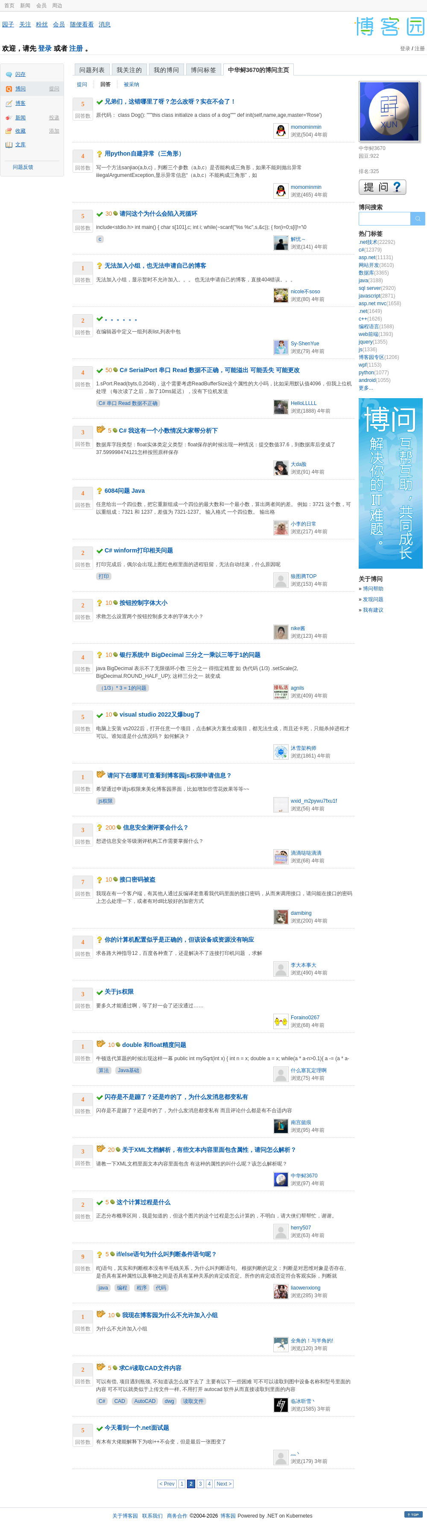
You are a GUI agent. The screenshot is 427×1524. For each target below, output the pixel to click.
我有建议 (373, 610)
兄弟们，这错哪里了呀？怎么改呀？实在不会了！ (170, 101)
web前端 (376, 334)
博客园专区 (379, 357)
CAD (119, 1401)
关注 (25, 24)
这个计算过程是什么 (143, 1202)
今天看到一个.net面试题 (137, 1427)
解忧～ (298, 239)
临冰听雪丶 (303, 1401)
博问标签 (203, 70)
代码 (161, 1288)
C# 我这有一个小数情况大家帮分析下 (168, 430)
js (368, 350)
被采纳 (131, 84)
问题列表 (92, 70)
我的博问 (166, 70)
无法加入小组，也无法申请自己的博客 (155, 265)
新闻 (25, 6)
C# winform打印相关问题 (139, 550)
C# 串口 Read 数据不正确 (128, 403)
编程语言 (376, 327)
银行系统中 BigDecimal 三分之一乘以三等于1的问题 (190, 654)
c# (370, 250)
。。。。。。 (122, 318)
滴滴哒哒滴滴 (306, 853)
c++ (370, 319)
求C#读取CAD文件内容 (150, 1368)
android (375, 380)
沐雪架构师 (303, 748)
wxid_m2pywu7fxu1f (314, 801)
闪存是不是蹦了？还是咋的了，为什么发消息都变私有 (176, 1096)
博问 (20, 89)
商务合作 (177, 1516)
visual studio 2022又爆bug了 (160, 714)
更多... (366, 388)
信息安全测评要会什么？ (156, 827)
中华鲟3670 (304, 1176)
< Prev (167, 1484)
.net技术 (377, 242)
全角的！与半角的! (312, 1341)
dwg (169, 1401)
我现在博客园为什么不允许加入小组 (170, 1315)
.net (370, 311)
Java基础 (128, 1070)
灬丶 (296, 1454)
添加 (54, 131)
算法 (104, 1070)
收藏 (20, 131)
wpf (370, 365)
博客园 (228, 1516)
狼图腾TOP (303, 576)
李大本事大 (303, 965)
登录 (45, 48)
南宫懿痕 (301, 1122)
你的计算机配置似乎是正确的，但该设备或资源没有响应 (179, 939)
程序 (142, 1288)
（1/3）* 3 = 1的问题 (122, 688)
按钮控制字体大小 (143, 602)
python (374, 373)
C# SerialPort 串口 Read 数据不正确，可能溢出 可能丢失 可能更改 (210, 370)
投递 (54, 118)
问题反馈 (23, 167)
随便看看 (82, 24)
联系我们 (152, 1516)
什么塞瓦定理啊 (309, 1070)
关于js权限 (119, 991)
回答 (105, 84)
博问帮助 (373, 589)
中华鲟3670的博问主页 (258, 70)
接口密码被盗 (137, 879)
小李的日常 (303, 524)
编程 (122, 1288)
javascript (377, 296)
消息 (105, 24)
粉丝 (42, 24)
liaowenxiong (305, 1288)
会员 (41, 6)
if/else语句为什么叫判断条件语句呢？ (167, 1254)
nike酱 (298, 628)
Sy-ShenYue (305, 344)
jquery (373, 342)
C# (102, 1401)
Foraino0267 (305, 1018)
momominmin (306, 127)
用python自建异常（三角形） (144, 153)
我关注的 (129, 70)
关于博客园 (125, 1516)
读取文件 (193, 1401)
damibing (301, 913)
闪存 (20, 74)
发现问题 (373, 599)
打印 (104, 576)
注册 (76, 48)
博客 (20, 103)
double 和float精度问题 (154, 1044)
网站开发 (376, 265)
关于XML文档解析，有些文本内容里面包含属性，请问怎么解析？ (209, 1149)
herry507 (301, 1228)
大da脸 (299, 464)
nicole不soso (305, 292)
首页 (9, 6)
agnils (297, 688)
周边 (57, 6)
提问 (54, 89)
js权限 (106, 801)
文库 (20, 144)
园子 (8, 24)
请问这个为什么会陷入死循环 (158, 213)
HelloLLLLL (304, 403)
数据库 (374, 273)
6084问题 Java (125, 490)
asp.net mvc (380, 304)
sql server (377, 288)
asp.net (376, 257)
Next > (223, 1484)
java (103, 1288)
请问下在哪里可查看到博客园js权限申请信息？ (169, 775)
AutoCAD (144, 1401)
